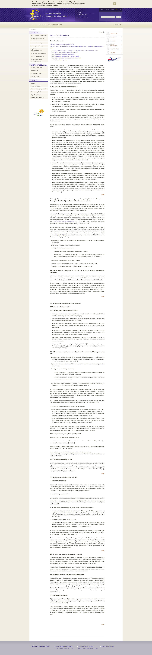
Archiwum (107, 9)
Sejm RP (81, 12)
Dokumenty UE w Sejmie (37, 43)
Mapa (102, 9)
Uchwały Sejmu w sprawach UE (38, 39)
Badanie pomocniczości (37, 46)
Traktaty (33, 83)
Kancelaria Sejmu (83, 14)
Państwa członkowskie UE (37, 97)
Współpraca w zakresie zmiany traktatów (64, 54)
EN (120, 9)
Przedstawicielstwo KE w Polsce (85, 646)
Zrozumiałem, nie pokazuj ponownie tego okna (45, 5)
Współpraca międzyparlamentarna (36, 49)
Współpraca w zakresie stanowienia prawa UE (66, 52)
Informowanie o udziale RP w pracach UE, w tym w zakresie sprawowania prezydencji (76, 50)
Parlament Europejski (36, 73)
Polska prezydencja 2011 (37, 56)
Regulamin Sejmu (60, 235)
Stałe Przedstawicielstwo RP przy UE (64, 648)
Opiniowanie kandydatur (60, 60)
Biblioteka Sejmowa (83, 17)
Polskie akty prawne (36, 86)
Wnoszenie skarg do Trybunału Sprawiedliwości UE (67, 58)
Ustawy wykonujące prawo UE (38, 89)
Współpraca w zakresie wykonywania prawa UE (66, 56)
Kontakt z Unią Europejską (107, 646)
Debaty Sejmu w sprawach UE (38, 35)
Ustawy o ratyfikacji (36, 92)
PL (116, 9)
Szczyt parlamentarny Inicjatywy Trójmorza (36, 60)
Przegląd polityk (35, 76)
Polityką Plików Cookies (75, 2)
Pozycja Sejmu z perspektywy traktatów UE (62, 44)
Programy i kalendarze (36, 67)
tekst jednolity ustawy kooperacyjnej (64, 221)
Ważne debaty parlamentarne (38, 53)
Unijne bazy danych (36, 95)
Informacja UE (34, 70)
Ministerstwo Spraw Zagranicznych (64, 646)
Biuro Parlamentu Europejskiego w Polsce (88, 648)
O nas (112, 9)
